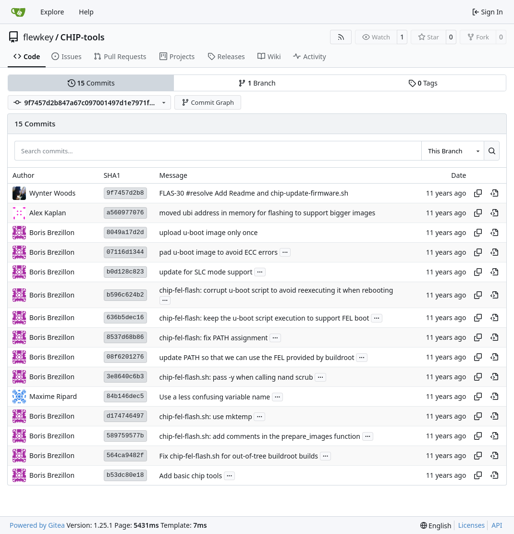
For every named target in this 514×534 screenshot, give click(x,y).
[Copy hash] (478, 193)
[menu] (436, 525)
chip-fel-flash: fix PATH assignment (213, 337)
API (496, 525)
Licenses (471, 525)
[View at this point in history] (494, 193)
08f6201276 (125, 356)
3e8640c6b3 (125, 376)
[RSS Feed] (341, 37)
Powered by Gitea (37, 525)
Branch (257, 82)
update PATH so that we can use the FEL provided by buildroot (257, 357)
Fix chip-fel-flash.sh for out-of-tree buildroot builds (238, 455)
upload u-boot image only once (208, 232)
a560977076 (125, 212)
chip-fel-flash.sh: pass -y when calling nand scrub (236, 377)
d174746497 (125, 416)
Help (86, 11)
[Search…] (492, 150)
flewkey (38, 37)
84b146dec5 (125, 396)
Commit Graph (208, 102)
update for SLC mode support (206, 271)
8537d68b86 (125, 337)
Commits (91, 82)
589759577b (125, 435)
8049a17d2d (125, 232)
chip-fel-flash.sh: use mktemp (205, 416)
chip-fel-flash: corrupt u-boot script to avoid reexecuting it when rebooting (276, 290)
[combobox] (452, 150)
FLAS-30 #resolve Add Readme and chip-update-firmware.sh (253, 193)
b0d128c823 (125, 271)
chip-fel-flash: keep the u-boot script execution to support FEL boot (264, 318)
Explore (52, 11)
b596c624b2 (125, 294)
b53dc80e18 (125, 475)
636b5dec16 (125, 317)
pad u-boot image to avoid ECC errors (218, 252)
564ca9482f (125, 455)
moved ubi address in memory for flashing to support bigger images (267, 212)
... (285, 251)
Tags (423, 82)
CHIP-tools (83, 37)
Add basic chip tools (190, 475)
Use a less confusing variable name (214, 396)
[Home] (18, 12)
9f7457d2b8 (125, 193)
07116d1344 (125, 252)
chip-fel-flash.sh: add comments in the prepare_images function (259, 436)
